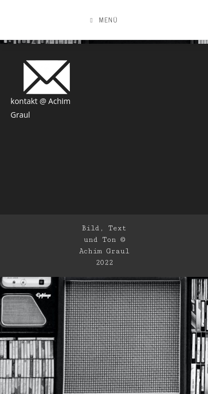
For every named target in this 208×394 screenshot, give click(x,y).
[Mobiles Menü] (103, 19)
